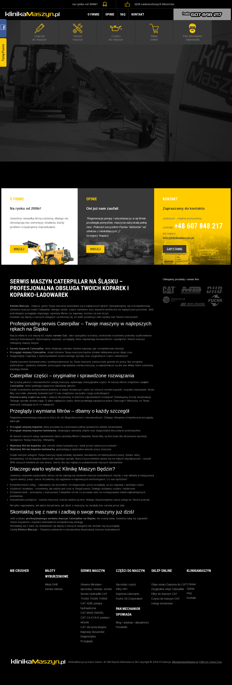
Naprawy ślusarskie (92, 631)
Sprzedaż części (126, 584)
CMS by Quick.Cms (210, 662)
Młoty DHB (51, 584)
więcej (19, 248)
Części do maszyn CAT (165, 598)
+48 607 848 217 (198, 226)
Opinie (109, 14)
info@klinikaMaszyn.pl (178, 237)
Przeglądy (87, 641)
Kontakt (137, 14)
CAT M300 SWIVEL (92, 612)
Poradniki (121, 627)
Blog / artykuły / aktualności (132, 622)
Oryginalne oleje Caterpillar (167, 589)
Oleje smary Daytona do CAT (169, 584)
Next (227, 91)
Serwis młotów (54, 589)
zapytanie (174, 248)
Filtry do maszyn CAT (164, 593)
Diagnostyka (88, 636)
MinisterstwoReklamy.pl (185, 662)
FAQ (122, 14)
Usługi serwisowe (162, 603)
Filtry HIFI (121, 589)
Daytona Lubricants (127, 593)
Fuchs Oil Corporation (129, 598)
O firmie (93, 14)
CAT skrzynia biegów (93, 627)
